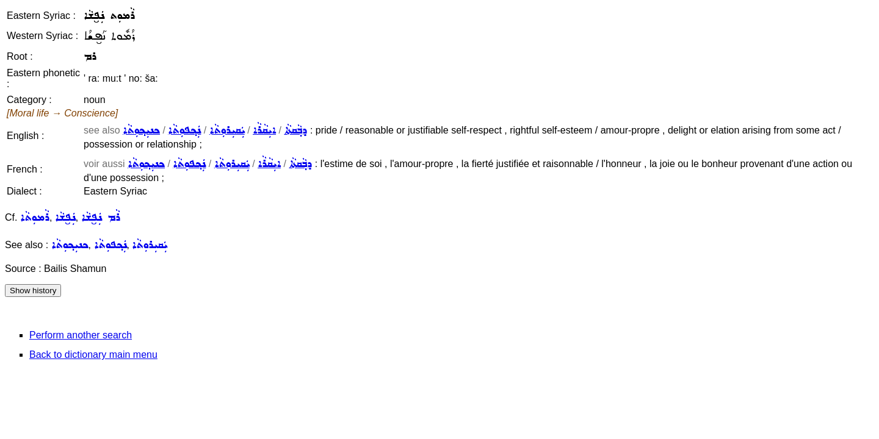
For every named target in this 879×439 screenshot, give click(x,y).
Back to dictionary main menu (93, 354)
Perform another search (80, 335)
